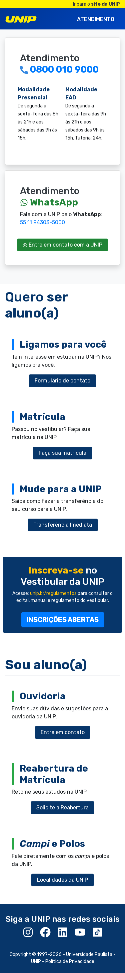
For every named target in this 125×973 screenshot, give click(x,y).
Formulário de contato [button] (62, 380)
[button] (62, 619)
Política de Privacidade (69, 961)
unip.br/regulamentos (53, 593)
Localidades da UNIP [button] (62, 880)
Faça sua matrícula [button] (62, 453)
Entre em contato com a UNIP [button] (62, 245)
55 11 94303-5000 (42, 222)
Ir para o (96, 4)
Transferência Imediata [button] (62, 525)
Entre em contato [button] (63, 732)
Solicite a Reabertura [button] (62, 807)
